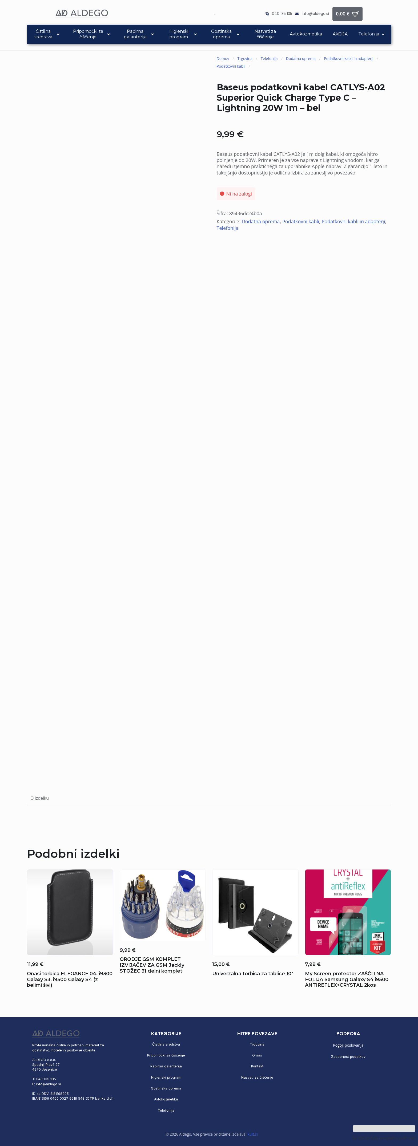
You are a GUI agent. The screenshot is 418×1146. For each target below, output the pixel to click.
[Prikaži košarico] (347, 14)
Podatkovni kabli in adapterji (348, 58)
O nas (257, 1055)
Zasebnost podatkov (348, 1056)
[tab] (39, 798)
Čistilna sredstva (166, 1044)
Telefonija (269, 58)
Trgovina (245, 58)
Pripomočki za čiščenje (166, 1055)
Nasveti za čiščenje (257, 1077)
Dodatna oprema (301, 58)
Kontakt (257, 1066)
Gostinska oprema (166, 1088)
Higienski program (166, 1077)
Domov (223, 58)
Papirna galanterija (166, 1066)
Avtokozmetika (166, 1099)
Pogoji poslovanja (348, 1045)
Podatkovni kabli (231, 66)
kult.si (252, 1134)
